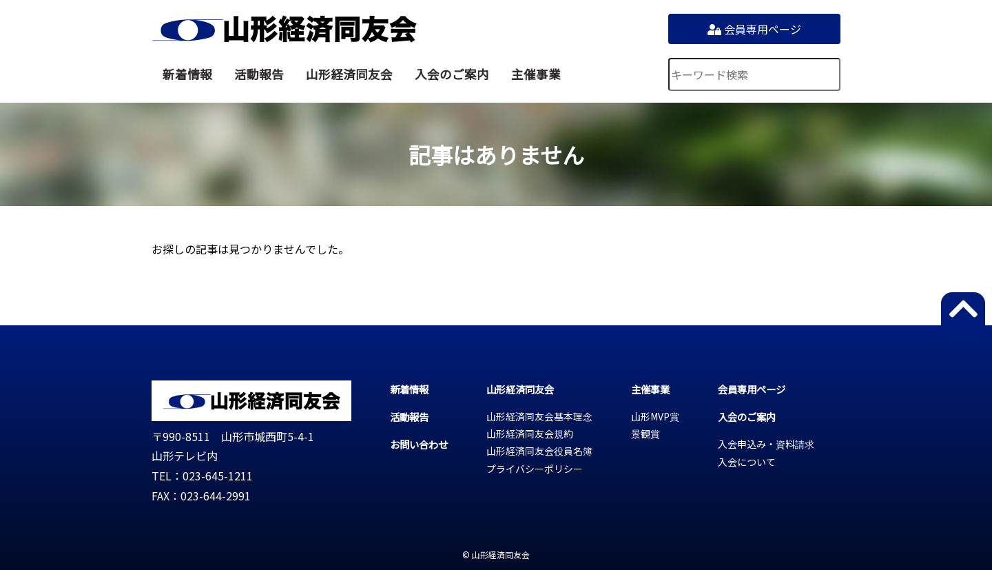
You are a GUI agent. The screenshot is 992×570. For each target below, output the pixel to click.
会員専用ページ (754, 29)
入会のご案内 (452, 74)
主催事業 (536, 74)
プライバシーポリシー (534, 469)
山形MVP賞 (655, 416)
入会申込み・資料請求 (766, 444)
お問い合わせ (419, 444)
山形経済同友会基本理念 (539, 416)
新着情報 (187, 74)
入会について (747, 462)
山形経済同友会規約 (529, 433)
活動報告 (259, 74)
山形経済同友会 (284, 29)
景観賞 (645, 433)
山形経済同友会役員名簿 (539, 451)
